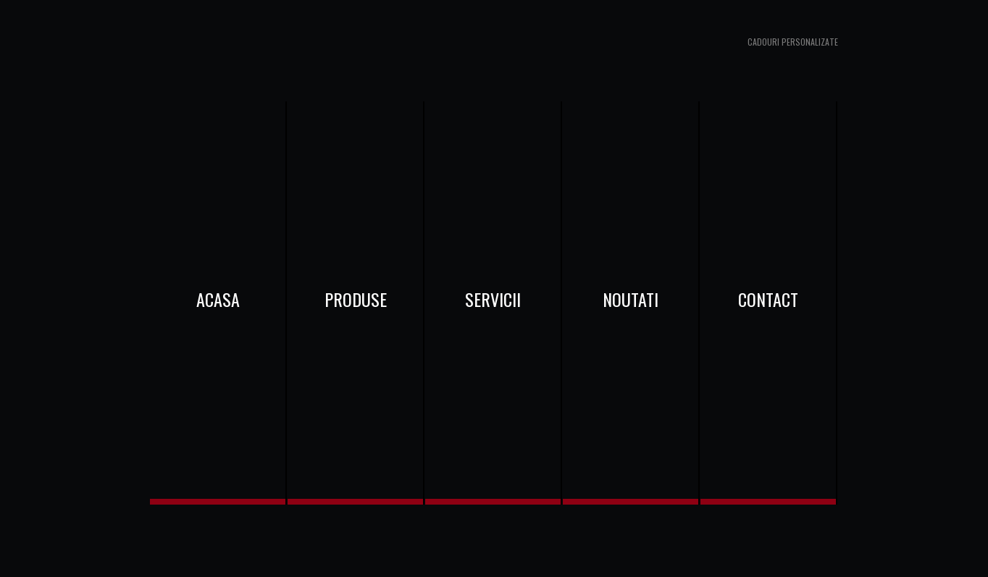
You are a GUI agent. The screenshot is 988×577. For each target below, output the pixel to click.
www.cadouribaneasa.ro (280, 50)
